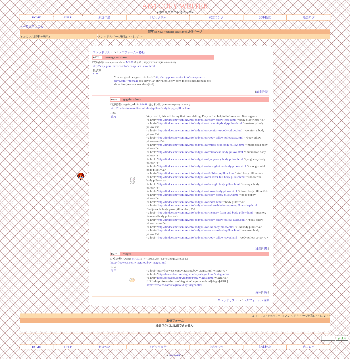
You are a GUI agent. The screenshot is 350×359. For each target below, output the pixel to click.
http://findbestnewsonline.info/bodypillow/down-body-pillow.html (197, 191)
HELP (68, 17)
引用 (95, 74)
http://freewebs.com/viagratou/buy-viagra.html (138, 262)
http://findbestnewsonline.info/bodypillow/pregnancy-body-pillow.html (200, 159)
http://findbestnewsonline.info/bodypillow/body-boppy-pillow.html (150, 108)
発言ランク (216, 17)
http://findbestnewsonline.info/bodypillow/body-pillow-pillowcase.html (200, 137)
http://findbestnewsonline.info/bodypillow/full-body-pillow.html (196, 173)
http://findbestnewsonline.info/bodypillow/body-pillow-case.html (197, 119)
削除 (265, 91)
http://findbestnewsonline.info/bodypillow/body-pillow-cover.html (197, 237)
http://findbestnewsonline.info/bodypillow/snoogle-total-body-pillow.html (202, 166)
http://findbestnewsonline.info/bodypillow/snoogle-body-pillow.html (199, 184)
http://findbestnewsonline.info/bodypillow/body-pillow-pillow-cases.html (201, 219)
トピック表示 (158, 17)
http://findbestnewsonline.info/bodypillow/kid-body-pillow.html (196, 226)
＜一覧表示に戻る (31, 26)
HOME (36, 17)
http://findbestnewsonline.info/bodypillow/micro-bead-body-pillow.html (201, 144)
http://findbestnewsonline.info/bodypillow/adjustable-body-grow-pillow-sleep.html (207, 205)
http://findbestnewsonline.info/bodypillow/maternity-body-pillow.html (200, 123)
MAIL (130, 62)
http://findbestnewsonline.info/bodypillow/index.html (190, 201)
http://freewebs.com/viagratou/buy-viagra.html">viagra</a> (193, 274)
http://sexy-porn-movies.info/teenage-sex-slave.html (124, 66)
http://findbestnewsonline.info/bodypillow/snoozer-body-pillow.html (199, 230)
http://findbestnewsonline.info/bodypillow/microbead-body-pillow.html (200, 152)
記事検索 (265, 17)
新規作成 (104, 17)
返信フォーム (175, 320)
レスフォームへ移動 (132, 52)
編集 (259, 91)
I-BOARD (175, 355)
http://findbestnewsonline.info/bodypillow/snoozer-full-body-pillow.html (201, 176)
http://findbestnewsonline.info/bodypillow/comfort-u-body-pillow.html (200, 130)
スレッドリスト (103, 52)
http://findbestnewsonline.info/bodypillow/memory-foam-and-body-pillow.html (205, 212)
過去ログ (309, 17)
